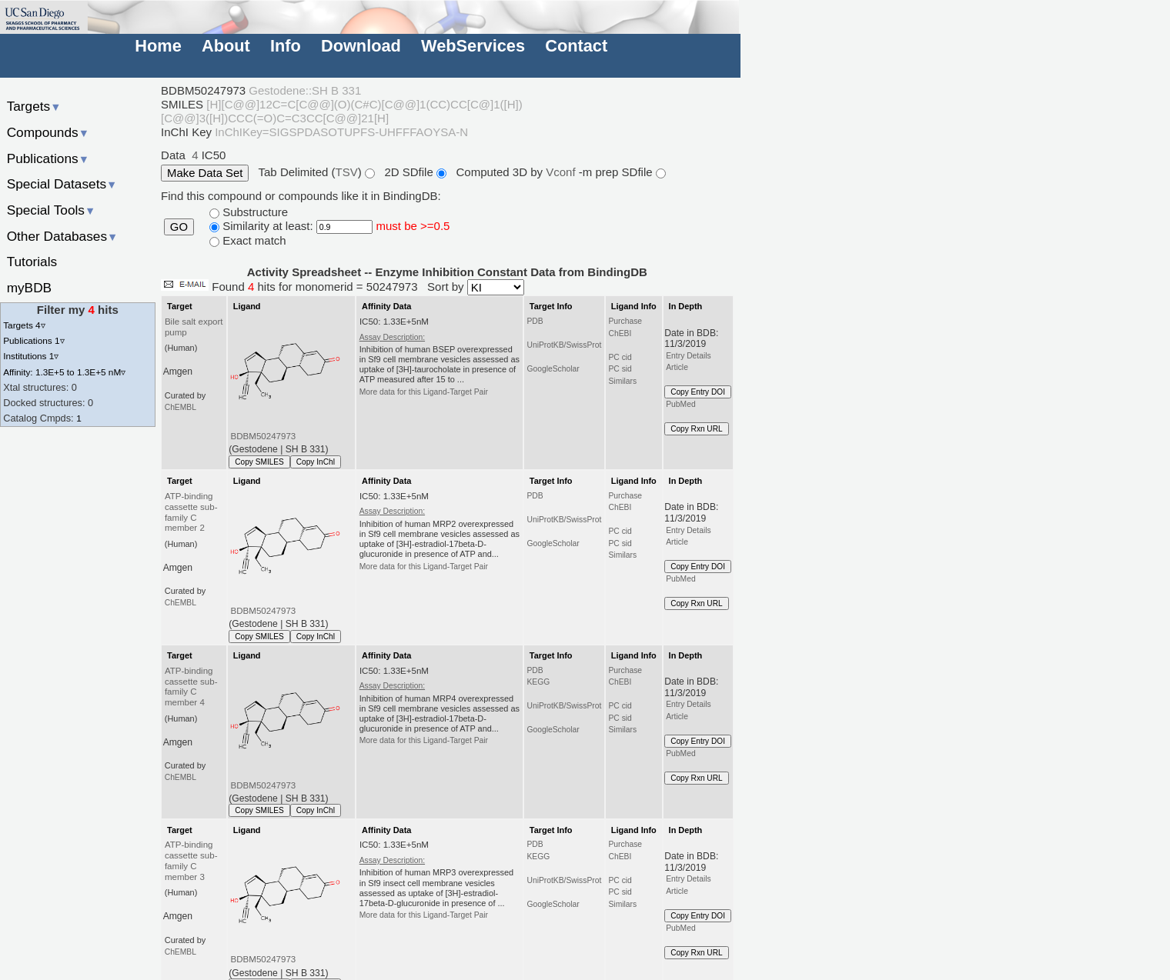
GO (179, 227)
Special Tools (51, 210)
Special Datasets (62, 184)
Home (158, 45)
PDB (534, 321)
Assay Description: (392, 337)
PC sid (619, 369)
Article (677, 367)
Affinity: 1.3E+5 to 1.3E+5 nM (64, 372)
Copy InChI (316, 462)
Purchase (625, 321)
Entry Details (688, 356)
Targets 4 (24, 325)
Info (285, 45)
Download (361, 45)
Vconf (562, 171)
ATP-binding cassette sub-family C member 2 (191, 512)
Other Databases (63, 236)
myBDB (29, 287)
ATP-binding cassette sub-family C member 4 (191, 687)
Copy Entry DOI (697, 392)
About (226, 45)
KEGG (538, 682)
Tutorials (32, 261)
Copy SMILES (259, 462)
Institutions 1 (30, 356)
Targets (34, 106)
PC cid (619, 357)
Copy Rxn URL (696, 429)
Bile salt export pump (194, 327)
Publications (48, 158)
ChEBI (619, 333)
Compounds (48, 132)
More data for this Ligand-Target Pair (423, 392)
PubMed (680, 404)
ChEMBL (180, 407)
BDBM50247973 (263, 436)
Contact (576, 45)
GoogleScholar (552, 369)
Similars (622, 381)
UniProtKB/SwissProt (563, 345)
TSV (347, 171)
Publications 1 (33, 340)
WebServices (473, 45)
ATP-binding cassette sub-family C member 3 (191, 861)
